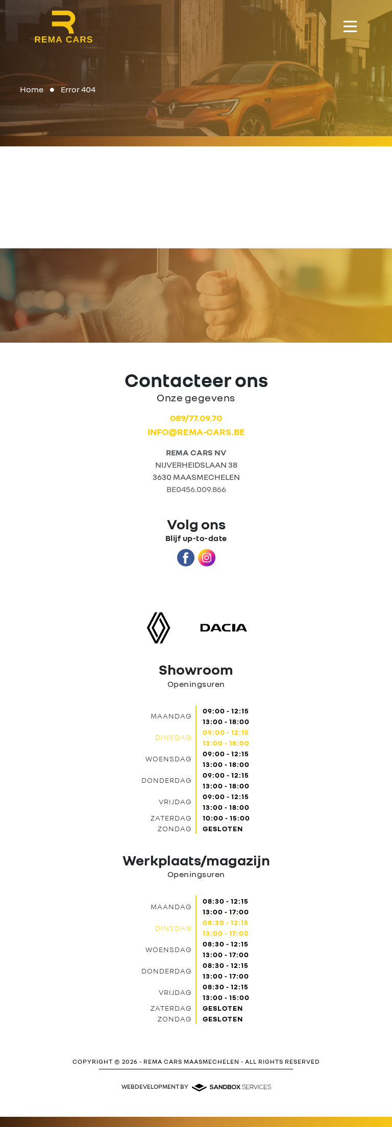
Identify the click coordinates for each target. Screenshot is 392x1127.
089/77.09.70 (196, 417)
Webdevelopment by (196, 1087)
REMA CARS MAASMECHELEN (191, 1061)
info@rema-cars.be (196, 431)
